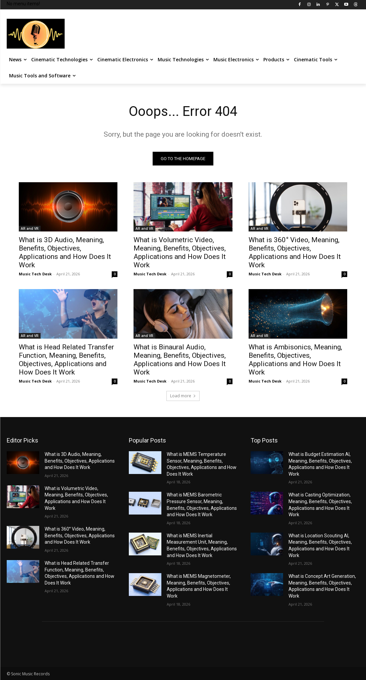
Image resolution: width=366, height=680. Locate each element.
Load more (183, 396)
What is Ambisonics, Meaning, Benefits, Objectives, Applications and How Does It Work (295, 359)
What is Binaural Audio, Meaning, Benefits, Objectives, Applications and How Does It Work (180, 359)
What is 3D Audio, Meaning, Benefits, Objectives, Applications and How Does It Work (65, 252)
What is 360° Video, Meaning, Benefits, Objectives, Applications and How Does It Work (295, 252)
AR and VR (30, 228)
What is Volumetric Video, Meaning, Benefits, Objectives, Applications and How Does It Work (180, 252)
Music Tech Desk (35, 274)
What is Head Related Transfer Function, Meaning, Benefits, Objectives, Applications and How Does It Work (66, 359)
